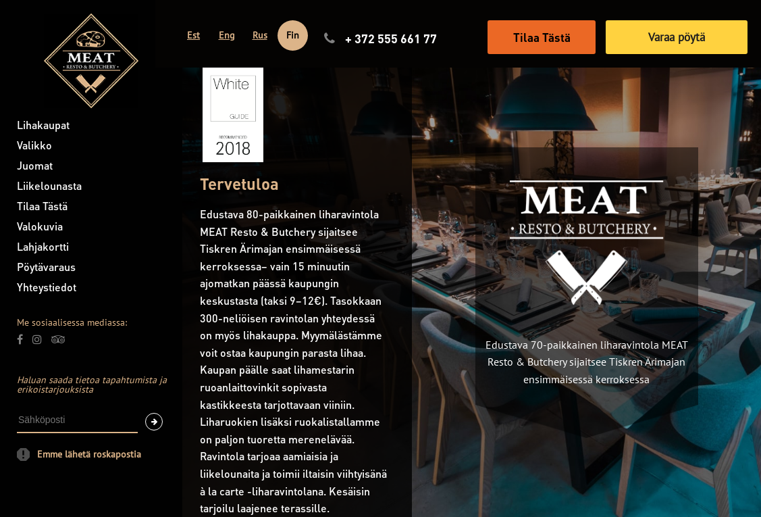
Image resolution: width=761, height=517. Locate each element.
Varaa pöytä (676, 37)
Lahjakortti (43, 246)
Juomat (35, 165)
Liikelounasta (49, 185)
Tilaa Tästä (42, 206)
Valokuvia (40, 226)
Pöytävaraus (46, 267)
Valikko (34, 145)
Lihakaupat (43, 125)
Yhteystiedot (46, 287)
